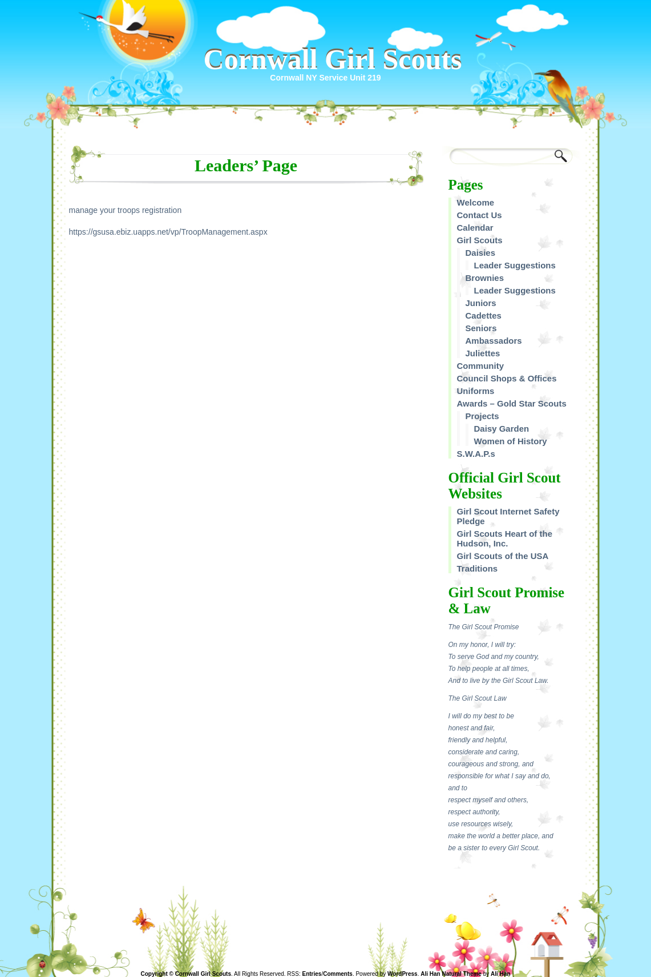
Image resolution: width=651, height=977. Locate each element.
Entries (312, 974)
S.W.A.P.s (476, 454)
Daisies (481, 253)
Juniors (481, 303)
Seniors (481, 328)
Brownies (485, 278)
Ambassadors (494, 340)
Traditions (477, 568)
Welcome (476, 202)
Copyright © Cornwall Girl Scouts (186, 974)
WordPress (402, 974)
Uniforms (476, 391)
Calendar (475, 227)
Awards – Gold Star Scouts (512, 403)
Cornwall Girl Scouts (333, 59)
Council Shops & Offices (507, 378)
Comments (338, 974)
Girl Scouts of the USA (503, 556)
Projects (482, 416)
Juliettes (483, 353)
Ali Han (500, 974)
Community (480, 366)
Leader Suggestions (515, 265)
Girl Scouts (480, 240)
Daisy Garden (501, 428)
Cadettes (484, 315)
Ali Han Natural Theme (451, 974)
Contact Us (479, 215)
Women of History (510, 441)
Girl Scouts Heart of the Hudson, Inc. (505, 538)
